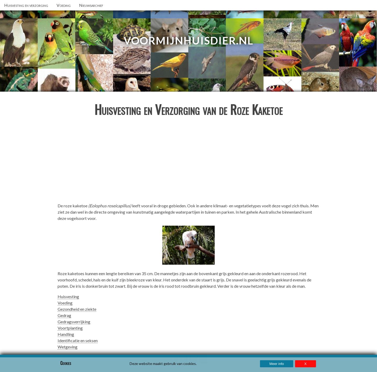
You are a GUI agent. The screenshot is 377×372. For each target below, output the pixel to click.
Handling (66, 334)
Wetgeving (67, 346)
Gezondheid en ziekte (77, 309)
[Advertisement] (188, 161)
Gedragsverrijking (74, 321)
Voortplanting (70, 327)
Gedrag (64, 315)
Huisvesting (68, 296)
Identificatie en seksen (78, 340)
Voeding (65, 302)
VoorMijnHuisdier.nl (188, 40)
